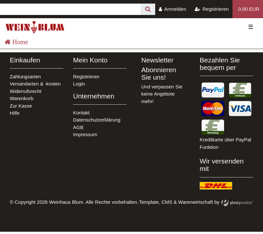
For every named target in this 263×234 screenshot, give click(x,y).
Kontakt (81, 112)
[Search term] (70, 9)
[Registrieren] (211, 9)
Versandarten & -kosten (35, 83)
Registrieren (86, 76)
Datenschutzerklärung (96, 120)
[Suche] (148, 9)
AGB (78, 127)
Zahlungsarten (25, 76)
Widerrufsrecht (26, 91)
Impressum (85, 134)
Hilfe (14, 113)
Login (79, 83)
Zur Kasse (21, 106)
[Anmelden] (172, 9)
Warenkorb (21, 98)
